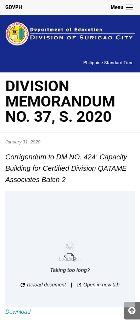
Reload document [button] (43, 285)
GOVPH (13, 7)
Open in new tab (98, 285)
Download (17, 312)
